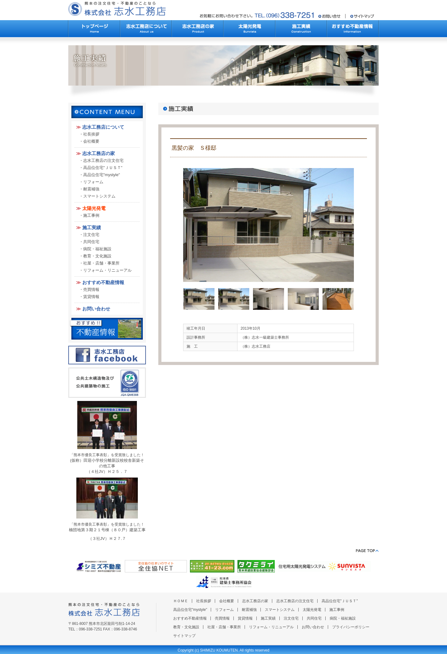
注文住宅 (91, 234)
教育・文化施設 (97, 256)
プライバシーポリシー (350, 627)
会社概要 (91, 141)
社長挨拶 (91, 134)
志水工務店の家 (98, 153)
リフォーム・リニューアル (107, 270)
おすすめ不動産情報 (103, 282)
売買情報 (91, 289)
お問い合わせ (96, 308)
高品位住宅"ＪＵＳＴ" (102, 167)
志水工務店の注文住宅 (103, 160)
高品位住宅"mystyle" (101, 174)
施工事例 (91, 215)
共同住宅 (91, 241)
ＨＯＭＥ (180, 601)
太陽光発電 (94, 208)
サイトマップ (184, 636)
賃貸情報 (91, 296)
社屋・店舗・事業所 (101, 263)
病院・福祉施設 (97, 249)
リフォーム (93, 182)
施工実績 (91, 227)
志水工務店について (103, 127)
